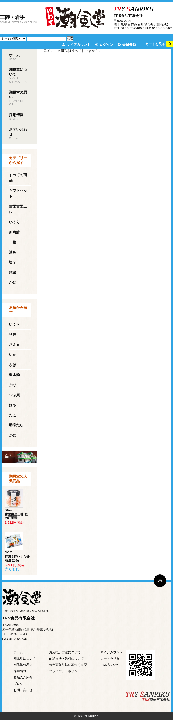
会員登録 (129, 44)
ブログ (18, 684)
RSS (103, 665)
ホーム (18, 652)
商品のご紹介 (23, 677)
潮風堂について (25, 658)
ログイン (106, 44)
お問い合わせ (23, 690)
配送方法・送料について (66, 658)
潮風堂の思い (23, 665)
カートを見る (159, 44)
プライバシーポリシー (65, 671)
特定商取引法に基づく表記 (68, 665)
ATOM (113, 665)
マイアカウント (78, 44)
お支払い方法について (65, 652)
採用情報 (20, 671)
